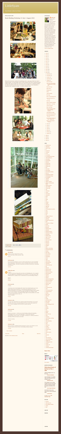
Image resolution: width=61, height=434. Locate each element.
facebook (47, 401)
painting (47, 292)
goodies (47, 224)
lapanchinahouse (48, 262)
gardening (47, 218)
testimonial (47, 327)
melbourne (47, 284)
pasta (46, 297)
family (47, 211)
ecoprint (47, 203)
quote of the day (48, 313)
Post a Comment (9, 330)
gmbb (46, 221)
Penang (47, 298)
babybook (47, 161)
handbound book (48, 228)
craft (46, 189)
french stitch (48, 217)
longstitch (47, 274)
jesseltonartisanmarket (49, 249)
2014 (47, 66)
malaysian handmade (49, 280)
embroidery (47, 204)
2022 (47, 54)
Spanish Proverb (50, 380)
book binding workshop (49, 171)
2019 (47, 58)
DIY (46, 200)
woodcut (47, 343)
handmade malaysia (49, 231)
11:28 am (9, 320)
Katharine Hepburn (50, 374)
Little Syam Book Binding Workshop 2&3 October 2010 (51, 84)
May (48, 126)
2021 (47, 56)
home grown (48, 238)
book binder (47, 168)
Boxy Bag (48, 94)
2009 (47, 135)
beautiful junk (48, 163)
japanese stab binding (49, 248)
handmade (47, 230)
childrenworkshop (48, 185)
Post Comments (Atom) (13, 335)
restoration (47, 316)
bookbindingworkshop (49, 175)
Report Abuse (47, 350)
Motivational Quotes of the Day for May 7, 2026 (50, 369)
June (48, 125)
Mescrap (9, 252)
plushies (47, 306)
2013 (47, 67)
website (47, 405)
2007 (47, 138)
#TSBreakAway (48, 145)
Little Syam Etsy (48, 402)
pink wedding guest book (50, 304)
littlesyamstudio (48, 273)
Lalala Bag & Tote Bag (50, 112)
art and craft (48, 150)
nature (47, 288)
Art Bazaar (47, 152)
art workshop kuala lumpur (50, 156)
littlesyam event (48, 270)
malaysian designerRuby (50, 278)
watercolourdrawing (49, 339)
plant (46, 305)
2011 (47, 70)
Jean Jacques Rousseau (51, 388)
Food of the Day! (49, 81)
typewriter (47, 334)
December (48, 73)
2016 (47, 62)
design (47, 199)
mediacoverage (48, 283)
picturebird (47, 302)
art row (47, 153)
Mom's (48, 91)
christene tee (10, 300)
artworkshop (48, 159)
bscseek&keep (48, 177)
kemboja (47, 251)
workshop (9, 246)
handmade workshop (49, 232)
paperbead (47, 295)
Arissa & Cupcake (50, 105)
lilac (46, 266)
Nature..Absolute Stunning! (51, 102)
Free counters (47, 362)
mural (46, 285)
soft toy (47, 322)
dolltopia (47, 202)
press (46, 309)
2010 (47, 72)
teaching (47, 326)
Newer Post (7, 333)
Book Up (47, 173)
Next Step (48, 100)
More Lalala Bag (49, 107)
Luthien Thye (10, 270)
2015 (47, 64)
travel (46, 330)
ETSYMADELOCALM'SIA (50, 209)
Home (23, 333)
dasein (47, 196)
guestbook (47, 227)
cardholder (47, 178)
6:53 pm (9, 296)
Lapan (47, 259)
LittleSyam (12, 6)
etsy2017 (47, 207)
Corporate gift (48, 188)
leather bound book (49, 264)
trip (46, 333)
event (46, 210)
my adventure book (49, 287)
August (48, 80)
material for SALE (49, 281)
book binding (48, 170)
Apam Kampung (49, 93)
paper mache (48, 294)
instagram (47, 245)
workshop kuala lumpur (49, 347)
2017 (47, 61)
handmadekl (48, 234)
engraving (47, 206)
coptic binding (48, 186)
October (48, 77)
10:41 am (9, 305)
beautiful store (48, 164)
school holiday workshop (50, 318)
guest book (47, 225)
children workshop (49, 181)
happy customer (48, 237)
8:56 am (9, 256)
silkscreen (47, 319)
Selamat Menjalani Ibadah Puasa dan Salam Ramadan (51, 109)
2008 (47, 136)
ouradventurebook (49, 291)
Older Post (38, 333)
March (48, 130)
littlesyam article (48, 269)
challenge (47, 180)
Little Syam (10, 260)
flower (47, 213)
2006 (47, 140)
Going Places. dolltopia (49, 223)
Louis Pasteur (49, 393)
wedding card (48, 340)
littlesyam (47, 267)
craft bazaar (47, 190)
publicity (47, 311)
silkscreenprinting (48, 320)
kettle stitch (47, 252)
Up (46, 336)
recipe (47, 315)
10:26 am (9, 266)
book (46, 167)
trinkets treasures (48, 332)
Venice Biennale (48, 337)
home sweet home (48, 239)
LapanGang (47, 263)
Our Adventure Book (49, 290)
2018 (47, 59)
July (47, 123)
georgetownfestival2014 (49, 220)
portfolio (47, 308)
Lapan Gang (48, 260)
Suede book (47, 325)
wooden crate (48, 344)
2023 (47, 53)
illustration (47, 242)
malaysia (47, 277)
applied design (48, 147)
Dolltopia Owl (49, 90)
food (46, 214)
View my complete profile (49, 48)
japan (46, 246)
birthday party (48, 166)
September (49, 78)
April (48, 128)
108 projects (48, 146)
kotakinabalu (48, 256)
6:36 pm (9, 280)
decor (46, 197)
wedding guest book (49, 341)
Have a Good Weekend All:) (51, 96)
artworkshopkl (48, 160)
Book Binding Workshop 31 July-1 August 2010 (51, 119)
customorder (48, 195)
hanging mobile (48, 235)
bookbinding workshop (49, 174)
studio (47, 323)
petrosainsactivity (48, 299)
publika (47, 312)
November (48, 75)
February (48, 131)
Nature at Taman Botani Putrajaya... (50, 121)
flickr (46, 407)
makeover (47, 276)
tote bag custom (48, 329)
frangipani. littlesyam (49, 216)
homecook (47, 241)
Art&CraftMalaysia (49, 157)
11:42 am (9, 328)
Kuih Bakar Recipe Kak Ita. (51, 113)
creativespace (48, 193)
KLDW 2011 (48, 255)
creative (47, 192)
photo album (48, 301)
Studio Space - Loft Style (51, 103)
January (48, 133)
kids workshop (48, 253)
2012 (47, 69)
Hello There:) (49, 88)
